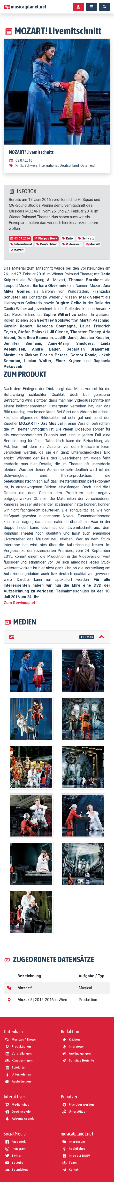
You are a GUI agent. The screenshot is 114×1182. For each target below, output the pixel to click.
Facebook (15, 1141)
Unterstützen (74, 1111)
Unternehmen (18, 1074)
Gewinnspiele (18, 1111)
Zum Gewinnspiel (19, 602)
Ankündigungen (76, 1053)
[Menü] (91, 7)
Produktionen (18, 1046)
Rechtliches (73, 1148)
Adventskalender (20, 1118)
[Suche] (104, 7)
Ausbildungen (18, 1081)
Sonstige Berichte (78, 1060)
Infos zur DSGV (76, 1155)
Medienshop (17, 1104)
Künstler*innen (18, 1060)
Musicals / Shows (20, 1039)
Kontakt (70, 1169)
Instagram (15, 1148)
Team (69, 1162)
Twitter (13, 1155)
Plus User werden (78, 1104)
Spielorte (15, 1067)
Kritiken (71, 1039)
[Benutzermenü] (78, 7)
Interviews (73, 1046)
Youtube (14, 1162)
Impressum (73, 1141)
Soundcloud (16, 1169)
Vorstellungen (18, 1053)
